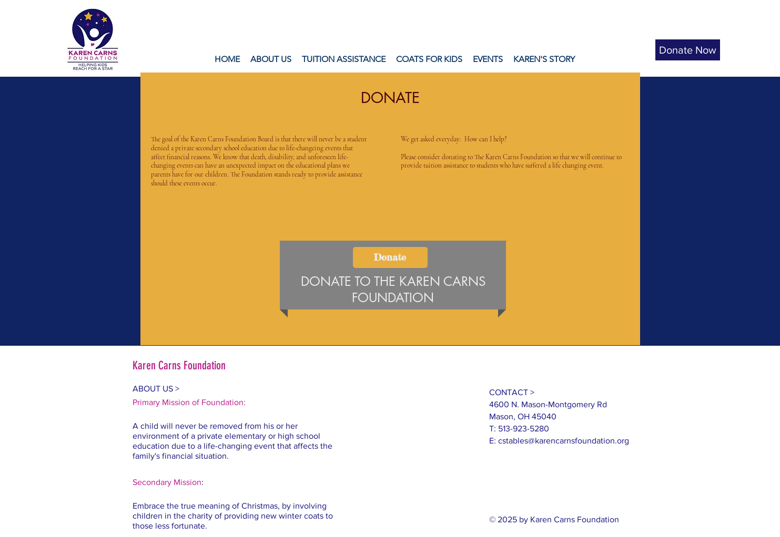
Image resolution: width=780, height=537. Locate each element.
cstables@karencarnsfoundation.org (563, 440)
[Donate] (390, 257)
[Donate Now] (687, 49)
